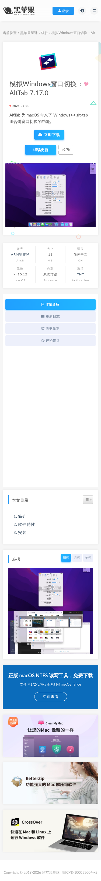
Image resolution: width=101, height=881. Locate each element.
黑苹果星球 (29, 33)
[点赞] (40, 150)
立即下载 (49, 135)
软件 (44, 33)
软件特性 (26, 524)
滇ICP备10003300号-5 (79, 872)
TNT (80, 274)
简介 (22, 516)
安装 (22, 532)
